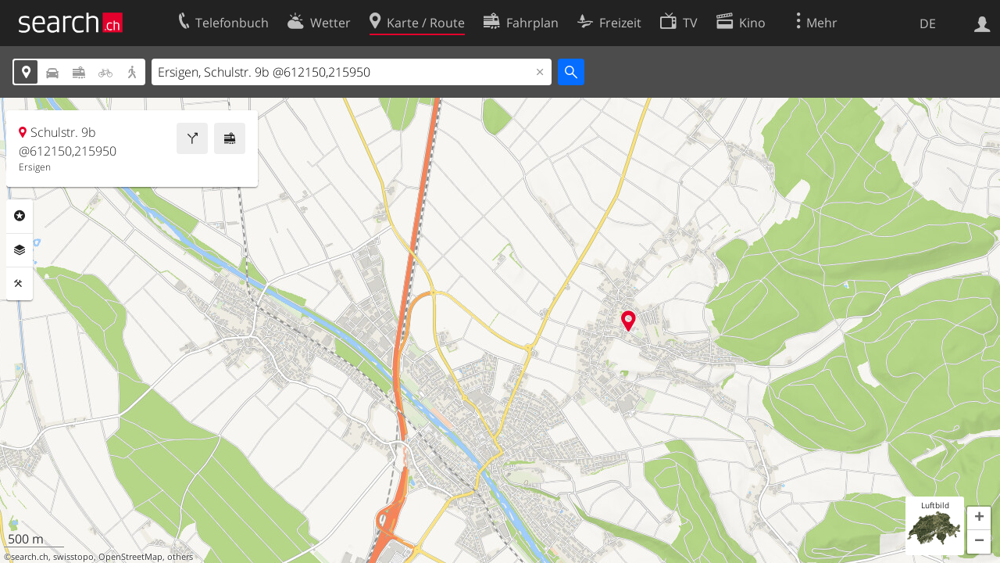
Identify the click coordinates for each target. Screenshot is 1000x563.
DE (928, 23)
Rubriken (19, 215)
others (180, 556)
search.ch (29, 556)
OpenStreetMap (130, 556)
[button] (979, 518)
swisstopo (73, 556)
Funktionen (19, 283)
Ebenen (19, 250)
